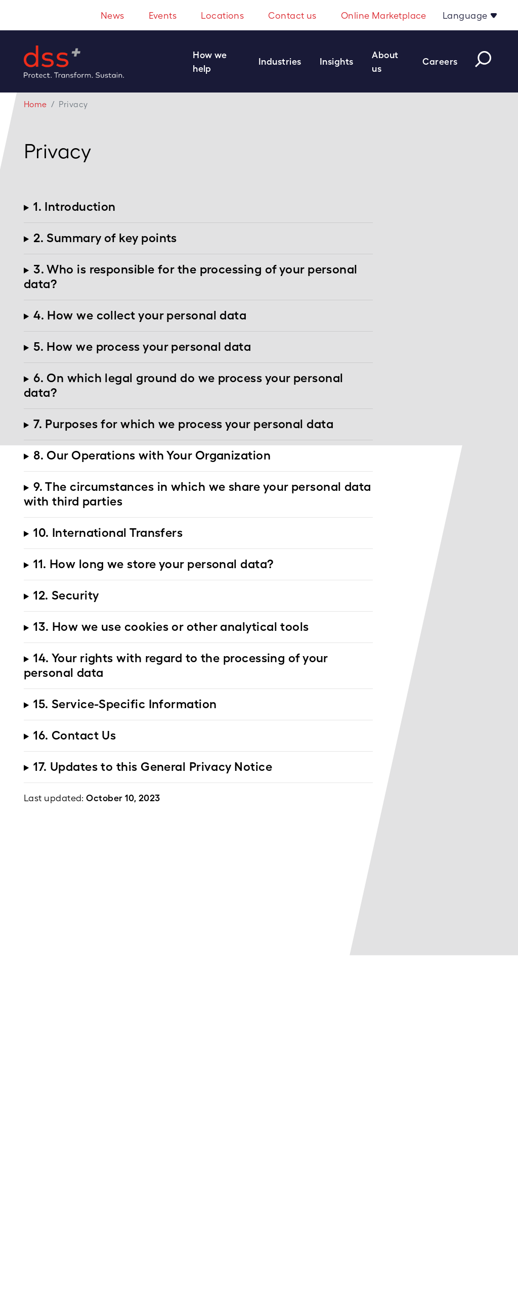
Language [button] (466, 15)
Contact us (292, 15)
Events (163, 15)
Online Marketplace (383, 15)
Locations (222, 15)
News (112, 15)
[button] (221, 61)
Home (35, 104)
